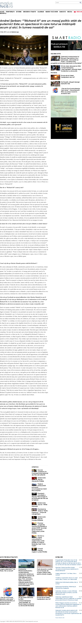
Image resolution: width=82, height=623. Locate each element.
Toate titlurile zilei (59, 617)
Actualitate (13, 557)
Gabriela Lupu (15, 32)
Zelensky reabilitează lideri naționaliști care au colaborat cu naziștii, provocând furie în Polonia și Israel (68, 598)
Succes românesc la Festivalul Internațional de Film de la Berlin (40, 472)
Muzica (69, 12)
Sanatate (62, 12)
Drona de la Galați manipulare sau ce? (68, 76)
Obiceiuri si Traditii (29, 12)
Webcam (79, 12)
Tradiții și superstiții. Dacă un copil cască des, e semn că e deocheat (66, 578)
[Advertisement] (14, 477)
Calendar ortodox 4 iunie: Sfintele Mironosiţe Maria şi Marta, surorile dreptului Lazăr (66, 592)
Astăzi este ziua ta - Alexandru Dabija (39, 479)
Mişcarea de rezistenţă (16, 5)
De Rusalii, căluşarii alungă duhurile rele (70, 82)
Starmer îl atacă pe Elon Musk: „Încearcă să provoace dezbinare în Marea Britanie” (66, 569)
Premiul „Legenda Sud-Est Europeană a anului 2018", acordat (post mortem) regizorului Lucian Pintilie (39, 528)
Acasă (2, 12)
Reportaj (3, 13)
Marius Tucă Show (52, 12)
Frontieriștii (10, 12)
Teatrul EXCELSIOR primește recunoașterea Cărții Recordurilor (39, 487)
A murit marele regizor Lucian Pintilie (39, 550)
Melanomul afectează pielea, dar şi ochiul (66, 583)
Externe (18, 12)
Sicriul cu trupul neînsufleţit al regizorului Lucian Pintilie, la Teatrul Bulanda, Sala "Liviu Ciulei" (38, 541)
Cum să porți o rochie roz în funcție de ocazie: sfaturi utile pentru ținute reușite (44, 571)
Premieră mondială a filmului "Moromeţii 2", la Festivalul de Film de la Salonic (40, 497)
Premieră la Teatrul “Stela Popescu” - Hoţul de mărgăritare (40, 511)
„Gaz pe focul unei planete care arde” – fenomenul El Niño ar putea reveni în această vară (70, 91)
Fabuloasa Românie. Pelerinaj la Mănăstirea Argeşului (65, 587)
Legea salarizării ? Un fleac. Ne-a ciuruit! (7, 570)
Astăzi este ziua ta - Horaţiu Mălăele (39, 518)
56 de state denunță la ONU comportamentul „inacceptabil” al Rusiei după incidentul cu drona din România (66, 69)
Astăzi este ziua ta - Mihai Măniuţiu (39, 504)
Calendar (40, 12)
